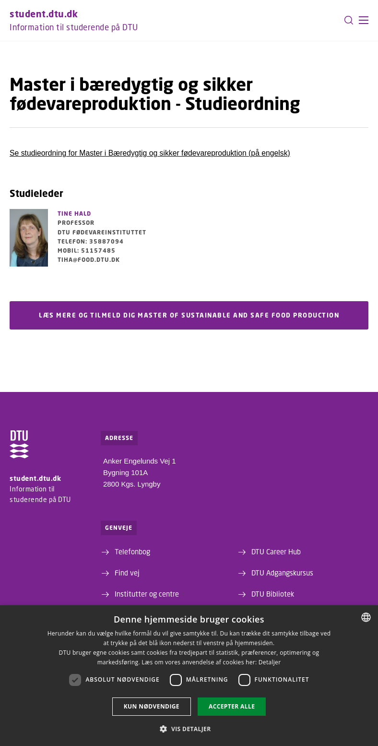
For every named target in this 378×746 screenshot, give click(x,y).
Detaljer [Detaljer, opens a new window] (270, 662)
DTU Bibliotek (272, 593)
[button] (363, 20)
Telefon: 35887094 (91, 241)
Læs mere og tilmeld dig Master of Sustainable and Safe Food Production (189, 315)
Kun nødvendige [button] (151, 706)
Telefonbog (132, 551)
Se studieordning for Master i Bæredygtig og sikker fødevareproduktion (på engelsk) (150, 153)
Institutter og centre (147, 593)
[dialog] (189, 675)
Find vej (127, 572)
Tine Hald (74, 213)
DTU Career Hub (276, 551)
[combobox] (366, 617)
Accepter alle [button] (232, 706)
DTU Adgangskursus (282, 572)
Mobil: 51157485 (87, 250)
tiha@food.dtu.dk (89, 259)
